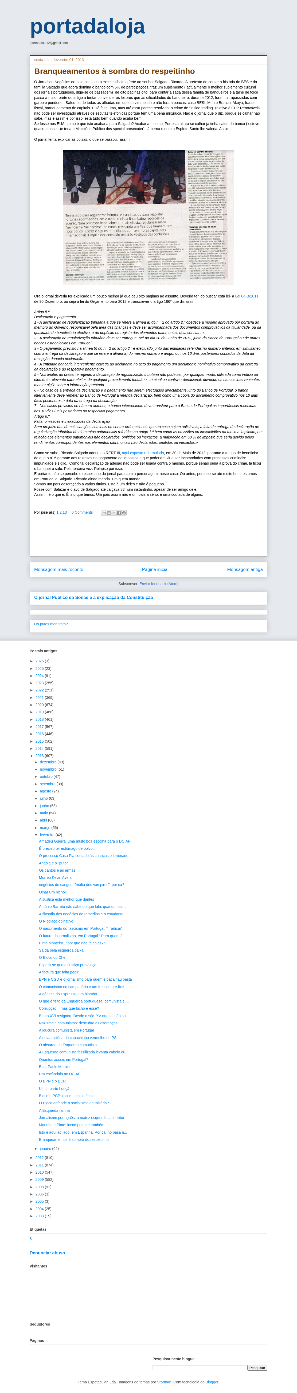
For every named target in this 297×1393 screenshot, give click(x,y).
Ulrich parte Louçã (54, 1088)
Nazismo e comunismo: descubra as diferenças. (79, 1023)
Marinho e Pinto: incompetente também (71, 1125)
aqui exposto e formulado (143, 453)
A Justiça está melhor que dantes (66, 899)
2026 (40, 661)
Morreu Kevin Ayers (55, 877)
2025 (40, 668)
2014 (40, 748)
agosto (46, 791)
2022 (40, 690)
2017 (40, 726)
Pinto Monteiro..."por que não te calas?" (72, 943)
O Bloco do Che (52, 957)
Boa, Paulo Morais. (55, 1067)
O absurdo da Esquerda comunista (68, 1045)
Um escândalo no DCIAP (60, 1074)
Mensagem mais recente (58, 569)
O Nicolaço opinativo (56, 921)
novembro (48, 769)
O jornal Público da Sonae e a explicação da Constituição (93, 597)
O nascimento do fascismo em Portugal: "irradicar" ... (83, 928)
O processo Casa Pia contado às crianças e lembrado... (85, 855)
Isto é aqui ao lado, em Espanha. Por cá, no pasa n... (83, 1132)
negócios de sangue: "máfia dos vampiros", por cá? (81, 885)
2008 (40, 1187)
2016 (40, 734)
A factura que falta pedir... (60, 972)
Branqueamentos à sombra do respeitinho (74, 1139)
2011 (40, 1165)
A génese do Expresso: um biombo (68, 994)
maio (44, 813)
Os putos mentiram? (51, 624)
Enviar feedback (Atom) (158, 584)
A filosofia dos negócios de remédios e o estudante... (83, 914)
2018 (40, 719)
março (45, 828)
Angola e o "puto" (53, 863)
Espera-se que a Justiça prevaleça (67, 965)
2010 (40, 1172)
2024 (40, 676)
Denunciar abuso (47, 1252)
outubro (46, 776)
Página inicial (155, 569)
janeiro (46, 1148)
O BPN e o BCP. (52, 1081)
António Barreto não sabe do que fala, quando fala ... (83, 906)
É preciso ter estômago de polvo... (67, 848)
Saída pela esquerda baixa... (63, 950)
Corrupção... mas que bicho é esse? (69, 1008)
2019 (40, 712)
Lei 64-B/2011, (247, 296)
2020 (40, 705)
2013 (40, 756)
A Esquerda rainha (54, 1110)
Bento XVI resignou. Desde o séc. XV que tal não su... (84, 1016)
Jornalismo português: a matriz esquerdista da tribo (81, 1118)
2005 (40, 1201)
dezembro (48, 762)
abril (44, 820)
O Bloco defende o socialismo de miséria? (74, 1103)
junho (45, 806)
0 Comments (82, 512)
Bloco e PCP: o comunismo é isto (67, 1096)
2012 (40, 1158)
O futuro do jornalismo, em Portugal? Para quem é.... (83, 936)
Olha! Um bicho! (52, 892)
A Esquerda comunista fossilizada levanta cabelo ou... (83, 1052)
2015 (40, 741)
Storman (164, 1382)
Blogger (212, 1382)
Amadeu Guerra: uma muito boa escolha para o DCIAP (84, 841)
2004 (40, 1209)
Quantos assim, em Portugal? (63, 1059)
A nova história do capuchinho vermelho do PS (77, 1038)
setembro (48, 784)
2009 (40, 1179)
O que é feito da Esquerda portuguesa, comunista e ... (84, 1001)
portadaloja (87, 26)
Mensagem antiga (245, 569)
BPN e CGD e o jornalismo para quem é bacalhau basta (85, 979)
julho (44, 798)
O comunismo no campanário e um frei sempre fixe (81, 987)
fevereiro (47, 835)
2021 (40, 697)
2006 (40, 1194)
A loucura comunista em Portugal (66, 1030)
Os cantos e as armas (57, 870)
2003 (40, 1216)
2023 (40, 683)
